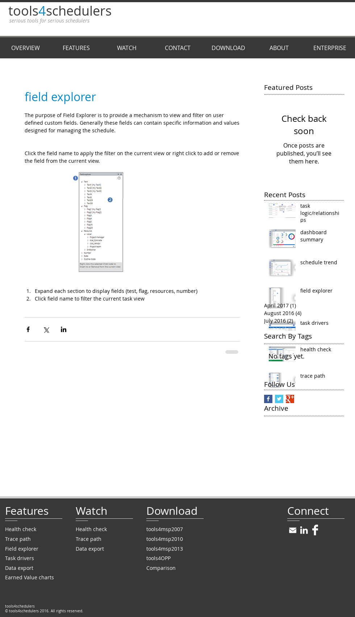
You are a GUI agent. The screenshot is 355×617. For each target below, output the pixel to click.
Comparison (161, 567)
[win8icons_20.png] (292, 530)
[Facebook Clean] (315, 530)
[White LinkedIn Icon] (303, 530)
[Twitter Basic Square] (279, 399)
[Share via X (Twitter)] (45, 329)
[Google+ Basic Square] (290, 399)
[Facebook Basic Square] (268, 399)
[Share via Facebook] (28, 329)
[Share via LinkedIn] (63, 329)
